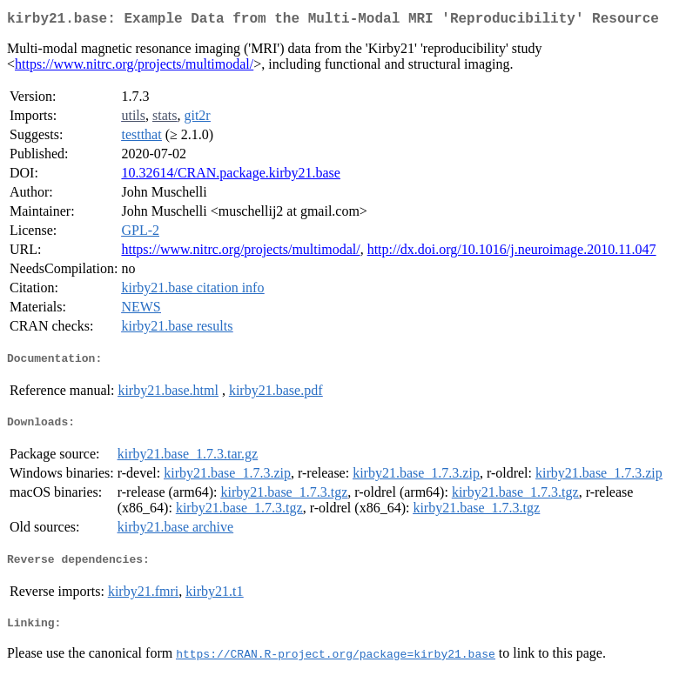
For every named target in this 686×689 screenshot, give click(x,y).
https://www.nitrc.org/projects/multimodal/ (134, 67)
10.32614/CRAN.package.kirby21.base (230, 176)
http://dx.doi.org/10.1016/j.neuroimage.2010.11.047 (511, 252)
